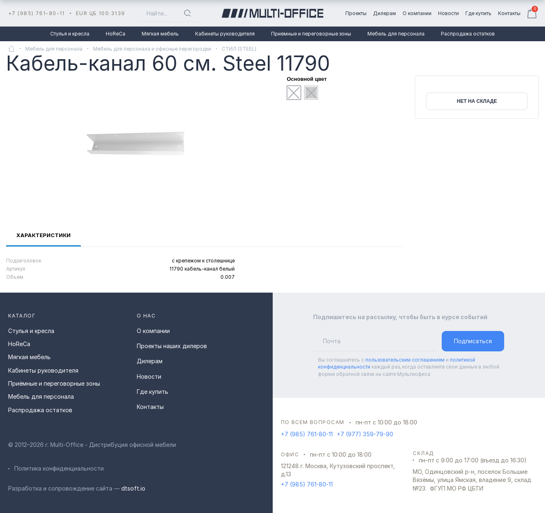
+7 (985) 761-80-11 (36, 13)
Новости (149, 376)
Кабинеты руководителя (225, 34)
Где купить (152, 391)
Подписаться (473, 341)
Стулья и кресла (69, 34)
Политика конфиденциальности (59, 468)
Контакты (150, 406)
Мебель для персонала (396, 34)
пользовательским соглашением (405, 360)
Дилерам (149, 361)
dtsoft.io (133, 488)
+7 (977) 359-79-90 (365, 434)
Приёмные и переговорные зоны (311, 34)
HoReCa (115, 34)
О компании (153, 330)
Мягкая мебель (160, 34)
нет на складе (477, 101)
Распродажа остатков (468, 34)
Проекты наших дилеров (172, 345)
